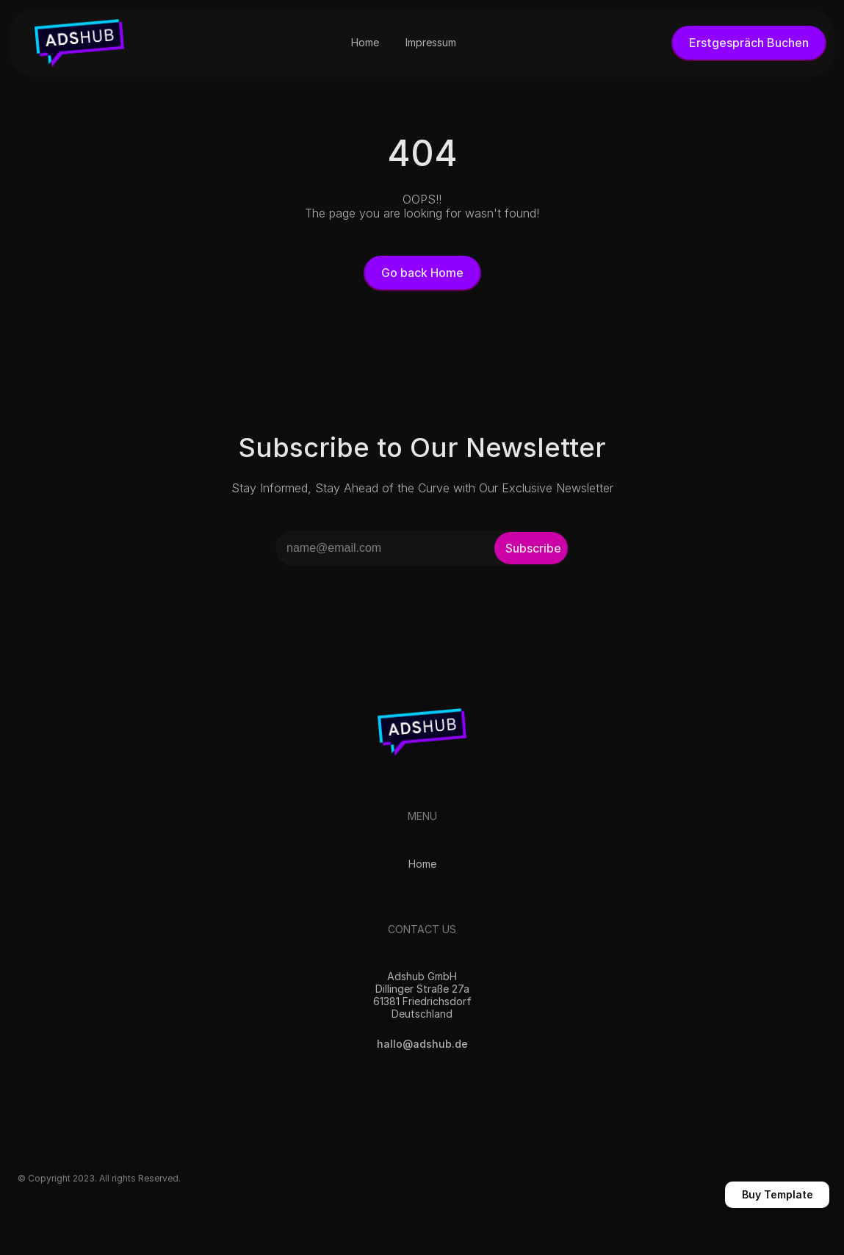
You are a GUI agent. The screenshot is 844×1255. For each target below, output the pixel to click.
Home (422, 863)
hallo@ (394, 1044)
